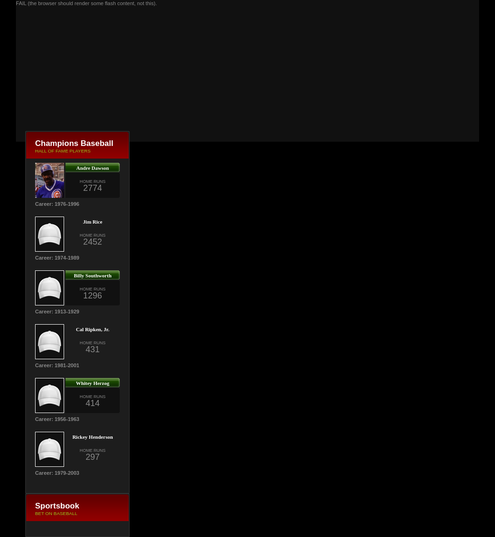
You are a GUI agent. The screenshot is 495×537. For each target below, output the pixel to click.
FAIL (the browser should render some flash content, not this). (86, 3)
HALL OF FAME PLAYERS (63, 150)
